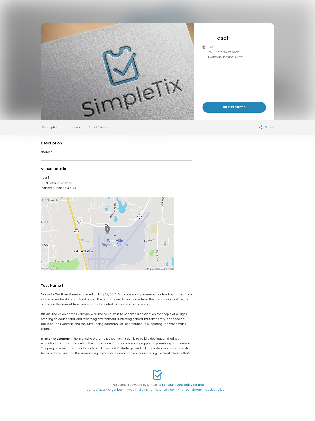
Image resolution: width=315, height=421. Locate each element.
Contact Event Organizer (104, 390)
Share (266, 127)
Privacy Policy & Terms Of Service (150, 390)
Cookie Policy (214, 390)
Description (50, 127)
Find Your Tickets (190, 390)
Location (74, 127)
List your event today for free (183, 385)
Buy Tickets (234, 107)
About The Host (100, 127)
